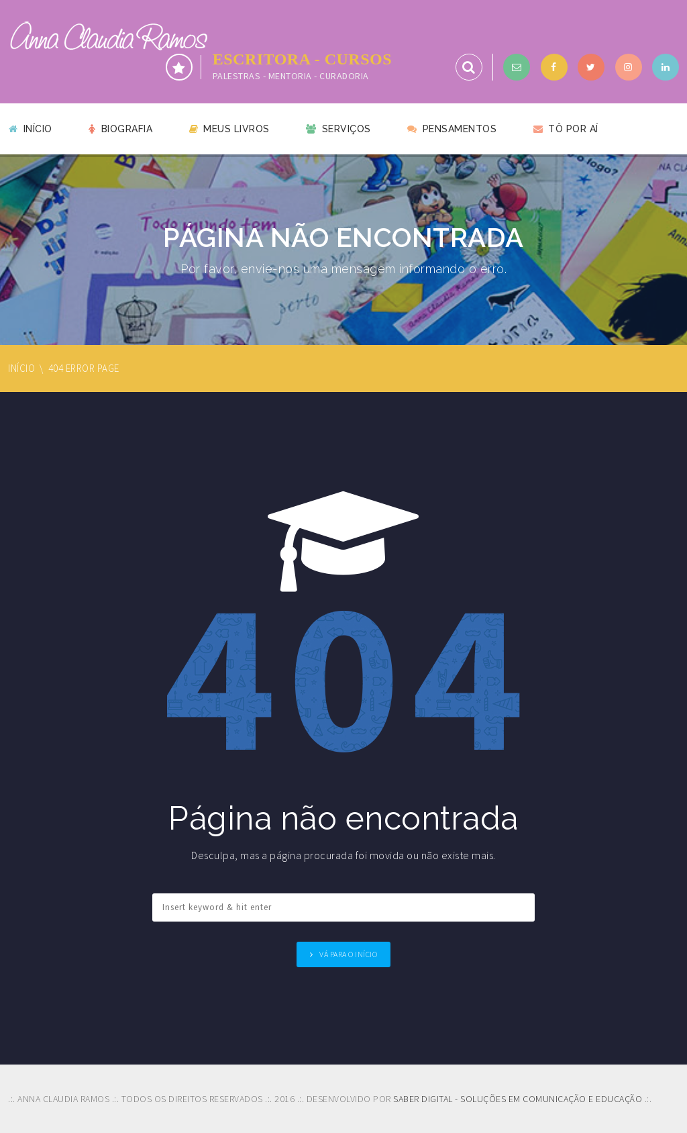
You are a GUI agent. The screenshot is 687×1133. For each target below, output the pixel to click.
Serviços (338, 129)
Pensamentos (451, 129)
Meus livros (229, 129)
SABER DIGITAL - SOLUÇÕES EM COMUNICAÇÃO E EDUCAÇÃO (517, 1099)
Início (30, 129)
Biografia (120, 129)
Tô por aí (565, 129)
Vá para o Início (348, 954)
